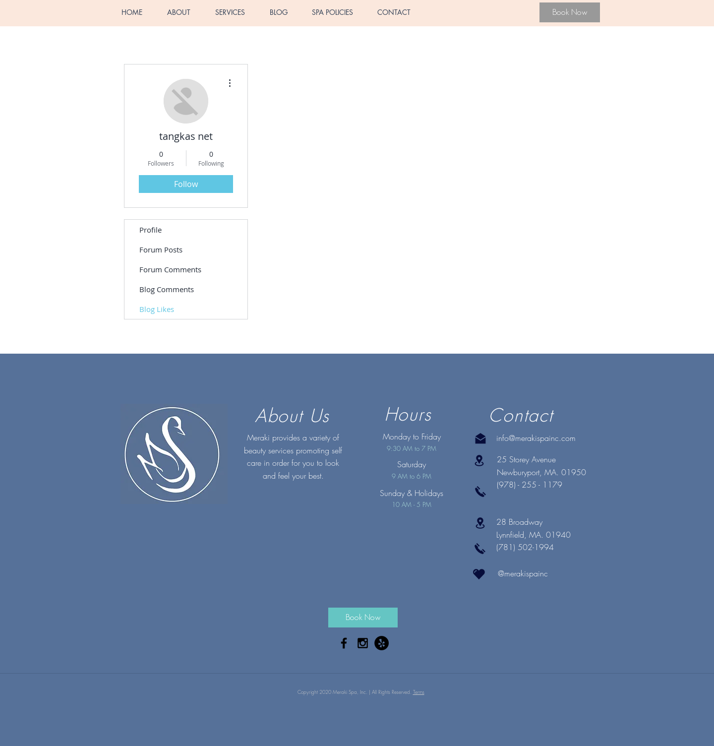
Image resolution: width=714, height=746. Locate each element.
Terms (418, 691)
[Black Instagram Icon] (363, 643)
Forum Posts (160, 249)
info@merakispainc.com (536, 438)
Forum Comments (170, 269)
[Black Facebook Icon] (344, 643)
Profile (150, 230)
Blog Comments (166, 289)
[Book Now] (569, 12)
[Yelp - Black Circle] (381, 643)
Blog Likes (156, 309)
